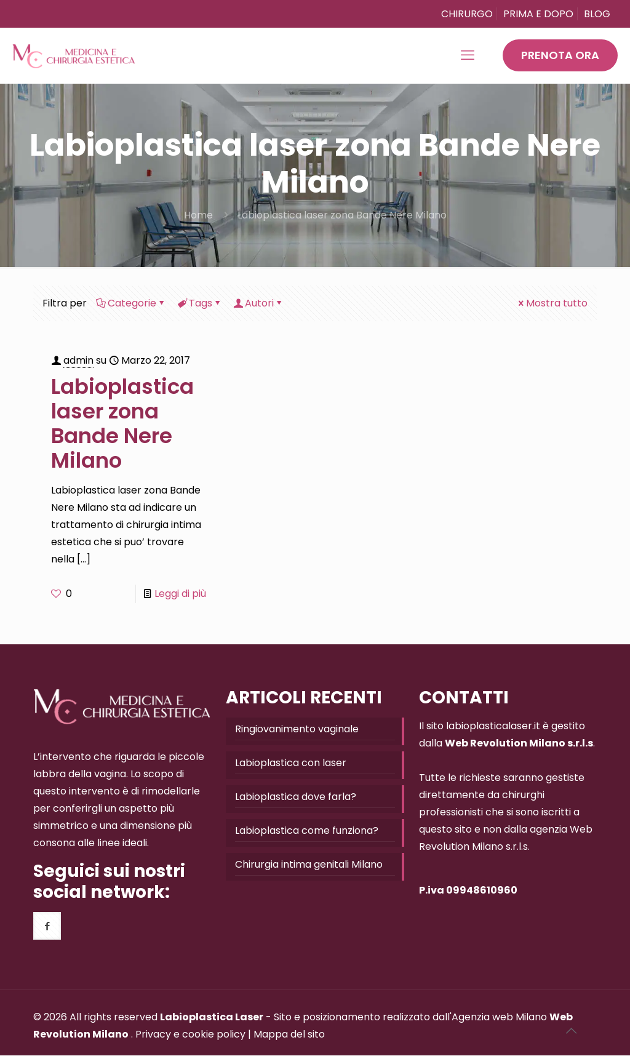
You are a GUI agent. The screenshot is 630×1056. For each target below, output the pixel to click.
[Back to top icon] (571, 1031)
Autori (258, 303)
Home (198, 215)
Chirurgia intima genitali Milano (309, 864)
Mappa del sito (289, 1034)
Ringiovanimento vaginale (297, 729)
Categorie (131, 303)
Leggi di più (180, 593)
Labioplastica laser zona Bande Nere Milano (342, 215)
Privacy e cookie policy (190, 1034)
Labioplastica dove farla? (295, 797)
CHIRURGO (467, 14)
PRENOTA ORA (560, 55)
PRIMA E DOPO (538, 14)
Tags (199, 303)
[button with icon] (47, 926)
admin (78, 360)
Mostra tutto (552, 303)
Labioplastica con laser (290, 763)
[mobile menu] (467, 55)
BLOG (597, 14)
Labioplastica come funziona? (306, 830)
